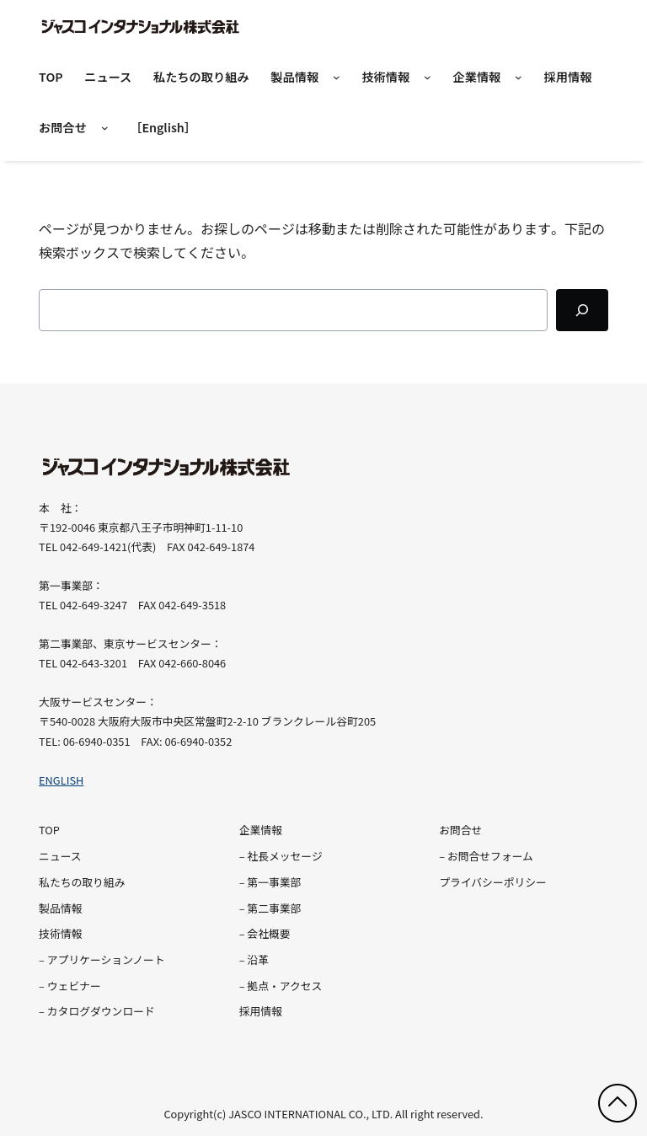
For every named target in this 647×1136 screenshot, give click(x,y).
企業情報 (476, 76)
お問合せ (63, 127)
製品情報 (294, 76)
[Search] (582, 310)
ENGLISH (61, 780)
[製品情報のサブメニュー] (336, 78)
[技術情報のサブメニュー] (427, 78)
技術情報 (385, 76)
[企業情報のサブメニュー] (518, 78)
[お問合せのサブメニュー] (105, 128)
